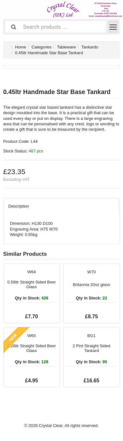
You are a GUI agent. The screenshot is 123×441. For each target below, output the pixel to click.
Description (18, 206)
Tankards (89, 47)
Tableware (66, 47)
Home (20, 47)
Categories (41, 47)
